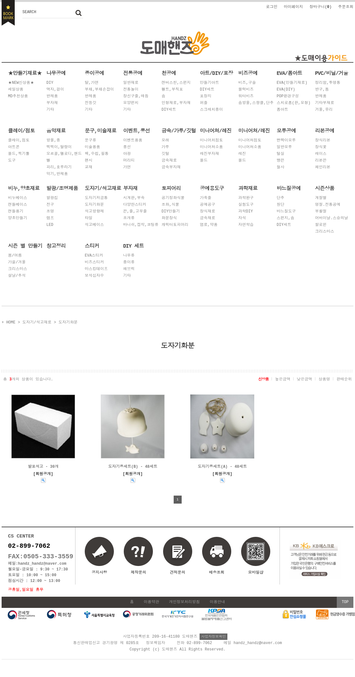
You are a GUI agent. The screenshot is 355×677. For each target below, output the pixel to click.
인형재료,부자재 (176, 103)
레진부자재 (209, 154)
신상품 (263, 378)
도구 (12, 160)
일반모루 (284, 147)
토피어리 (171, 188)
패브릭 (129, 269)
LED (49, 225)
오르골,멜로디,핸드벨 (64, 157)
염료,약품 (208, 225)
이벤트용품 (132, 140)
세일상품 (15, 89)
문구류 (90, 140)
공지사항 (99, 572)
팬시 (88, 160)
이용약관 (151, 607)
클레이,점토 (18, 140)
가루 (165, 147)
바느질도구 (286, 211)
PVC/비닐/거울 (331, 72)
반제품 (52, 96)
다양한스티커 (134, 205)
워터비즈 (246, 96)
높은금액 (282, 378)
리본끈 (321, 160)
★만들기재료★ (25, 72)
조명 (50, 211)
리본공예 (324, 130)
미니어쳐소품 (211, 147)
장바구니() (320, 6)
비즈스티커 (94, 262)
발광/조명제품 (62, 188)
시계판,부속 (134, 198)
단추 (280, 198)
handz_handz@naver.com (42, 567)
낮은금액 (304, 378)
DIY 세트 (133, 245)
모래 (165, 140)
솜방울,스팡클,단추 (255, 103)
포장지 (205, 96)
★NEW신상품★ (21, 83)
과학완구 (246, 198)
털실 (280, 154)
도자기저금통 (96, 198)
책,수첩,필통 (96, 154)
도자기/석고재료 (103, 188)
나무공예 (56, 72)
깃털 (165, 154)
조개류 (129, 218)
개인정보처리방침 (184, 607)
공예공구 (207, 205)
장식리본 (322, 140)
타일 (88, 218)
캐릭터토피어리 (175, 225)
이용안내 (217, 607)
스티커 (92, 245)
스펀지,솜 (285, 218)
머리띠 (129, 160)
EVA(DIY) (286, 89)
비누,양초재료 (24, 188)
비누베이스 (17, 198)
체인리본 (322, 167)
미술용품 (92, 147)
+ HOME (8, 322)
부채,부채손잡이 (99, 89)
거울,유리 (324, 110)
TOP (345, 607)
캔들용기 (15, 211)
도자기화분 (94, 205)
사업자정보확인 (213, 641)
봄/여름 (15, 256)
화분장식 (169, 218)
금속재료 (169, 160)
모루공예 (286, 130)
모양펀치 (130, 103)
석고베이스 (94, 225)
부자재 (52, 103)
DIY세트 (169, 110)
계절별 (321, 198)
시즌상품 (324, 188)
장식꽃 (321, 147)
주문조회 (345, 6)
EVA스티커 (94, 256)
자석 (242, 218)
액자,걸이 (55, 89)
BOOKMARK (8, 13)
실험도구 (246, 205)
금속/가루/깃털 (179, 130)
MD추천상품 (18, 96)
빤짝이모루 (286, 140)
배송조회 (216, 572)
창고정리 (56, 245)
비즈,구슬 (247, 83)
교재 (88, 167)
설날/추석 (17, 276)
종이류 (129, 262)
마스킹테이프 (96, 269)
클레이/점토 (21, 130)
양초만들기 (17, 218)
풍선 (127, 147)
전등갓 (90, 103)
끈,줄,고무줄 (135, 211)
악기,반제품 (57, 174)
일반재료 (130, 83)
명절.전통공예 (327, 205)
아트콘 (14, 147)
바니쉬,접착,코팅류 (140, 225)
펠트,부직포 (172, 89)
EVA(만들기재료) (292, 83)
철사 (280, 167)
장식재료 (207, 211)
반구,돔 (322, 89)
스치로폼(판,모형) (294, 103)
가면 (127, 167)
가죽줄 (205, 198)
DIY (49, 83)
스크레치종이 (211, 110)
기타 (50, 110)
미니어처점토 (211, 140)
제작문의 (138, 572)
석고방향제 (94, 211)
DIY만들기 (171, 211)
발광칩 (52, 198)
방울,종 (53, 140)
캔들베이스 (17, 205)
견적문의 (177, 572)
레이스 (321, 154)
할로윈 (321, 225)
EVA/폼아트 (289, 72)
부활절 (321, 211)
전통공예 (132, 72)
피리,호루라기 (59, 167)
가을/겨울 (17, 262)
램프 (50, 218)
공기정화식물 (173, 198)
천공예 (169, 72)
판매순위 (344, 378)
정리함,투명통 (327, 83)
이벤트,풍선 (136, 130)
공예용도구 (212, 188)
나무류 (129, 256)
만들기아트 (209, 83)
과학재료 (247, 188)
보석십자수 (94, 276)
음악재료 (56, 130)
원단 (280, 205)
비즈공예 (247, 72)
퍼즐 (204, 103)
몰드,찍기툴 (18, 154)
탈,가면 (92, 83)
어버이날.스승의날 (331, 218)
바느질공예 (289, 188)
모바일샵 (255, 559)
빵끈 (280, 160)
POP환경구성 (288, 96)
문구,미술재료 (100, 130)
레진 (242, 154)
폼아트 (282, 110)
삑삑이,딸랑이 (59, 147)
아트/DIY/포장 (216, 72)
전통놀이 (130, 89)
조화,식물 (170, 205)
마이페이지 (293, 6)
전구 (50, 205)
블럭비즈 (246, 89)
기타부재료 (324, 103)
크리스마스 (324, 232)
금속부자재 (171, 167)
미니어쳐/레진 (216, 130)
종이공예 (94, 72)
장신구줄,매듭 (135, 96)
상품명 (324, 378)
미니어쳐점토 (249, 140)
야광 (127, 154)
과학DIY (245, 211)
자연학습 (246, 225)
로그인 (271, 6)
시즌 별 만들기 (25, 245)
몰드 (204, 160)
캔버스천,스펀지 (176, 83)
